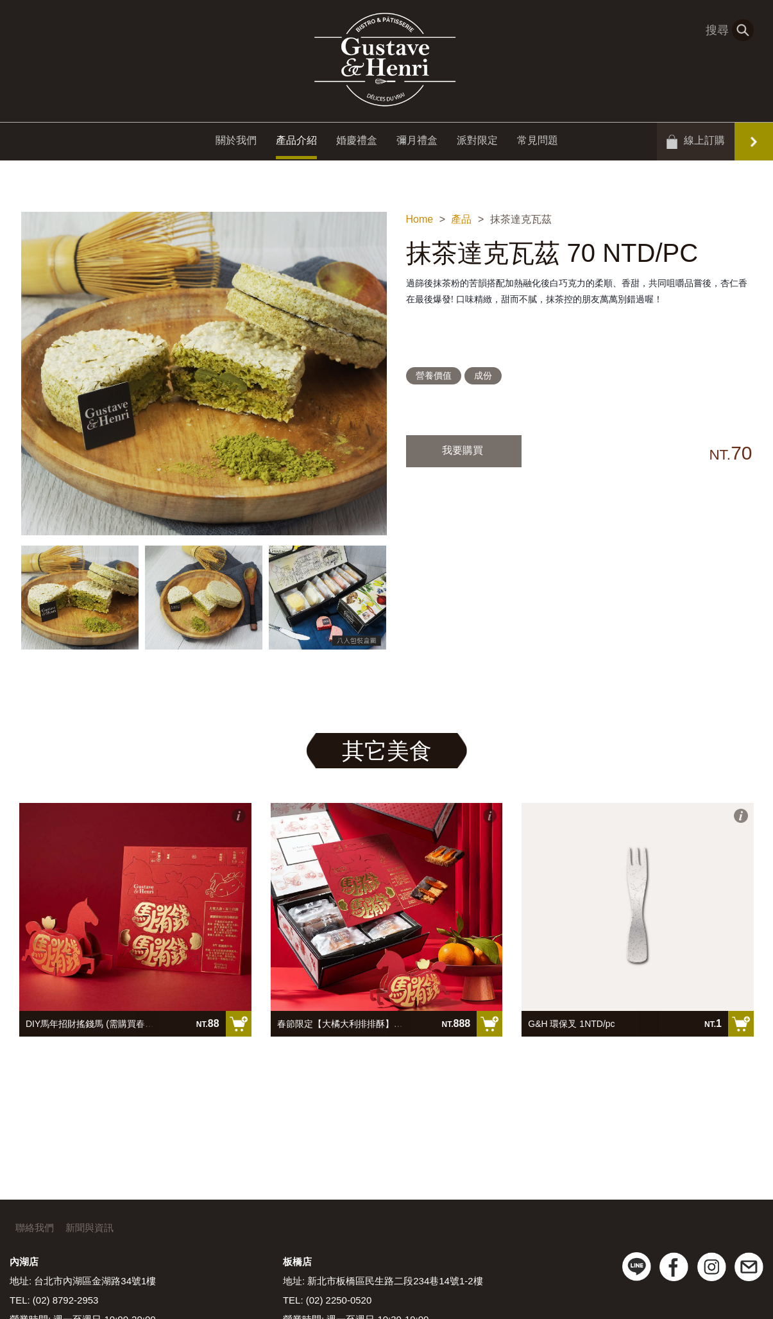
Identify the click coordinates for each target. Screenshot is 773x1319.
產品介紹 (296, 143)
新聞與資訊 (89, 1227)
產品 (461, 219)
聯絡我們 (34, 1227)
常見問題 (537, 143)
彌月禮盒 (416, 143)
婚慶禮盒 (356, 143)
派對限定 (477, 143)
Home (420, 219)
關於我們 (236, 143)
